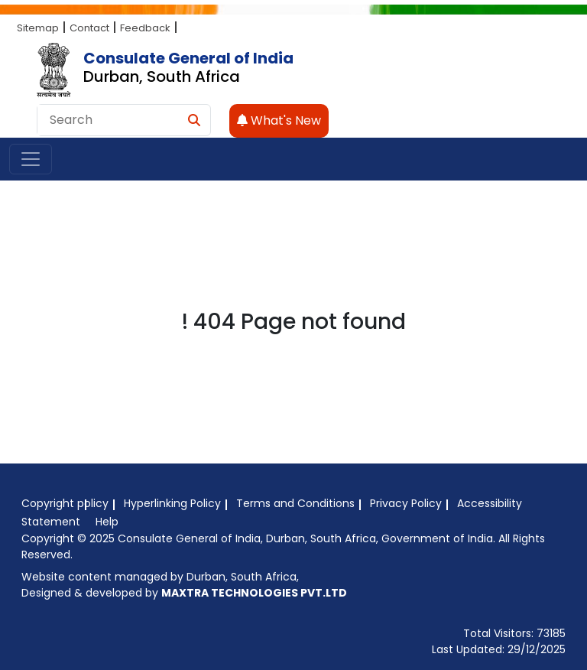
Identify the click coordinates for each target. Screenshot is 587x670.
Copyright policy (65, 503)
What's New (279, 120)
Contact (89, 28)
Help (107, 521)
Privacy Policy (406, 503)
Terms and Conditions (295, 503)
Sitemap (38, 28)
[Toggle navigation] (30, 159)
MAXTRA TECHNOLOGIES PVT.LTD (254, 592)
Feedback (145, 28)
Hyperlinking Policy (172, 503)
